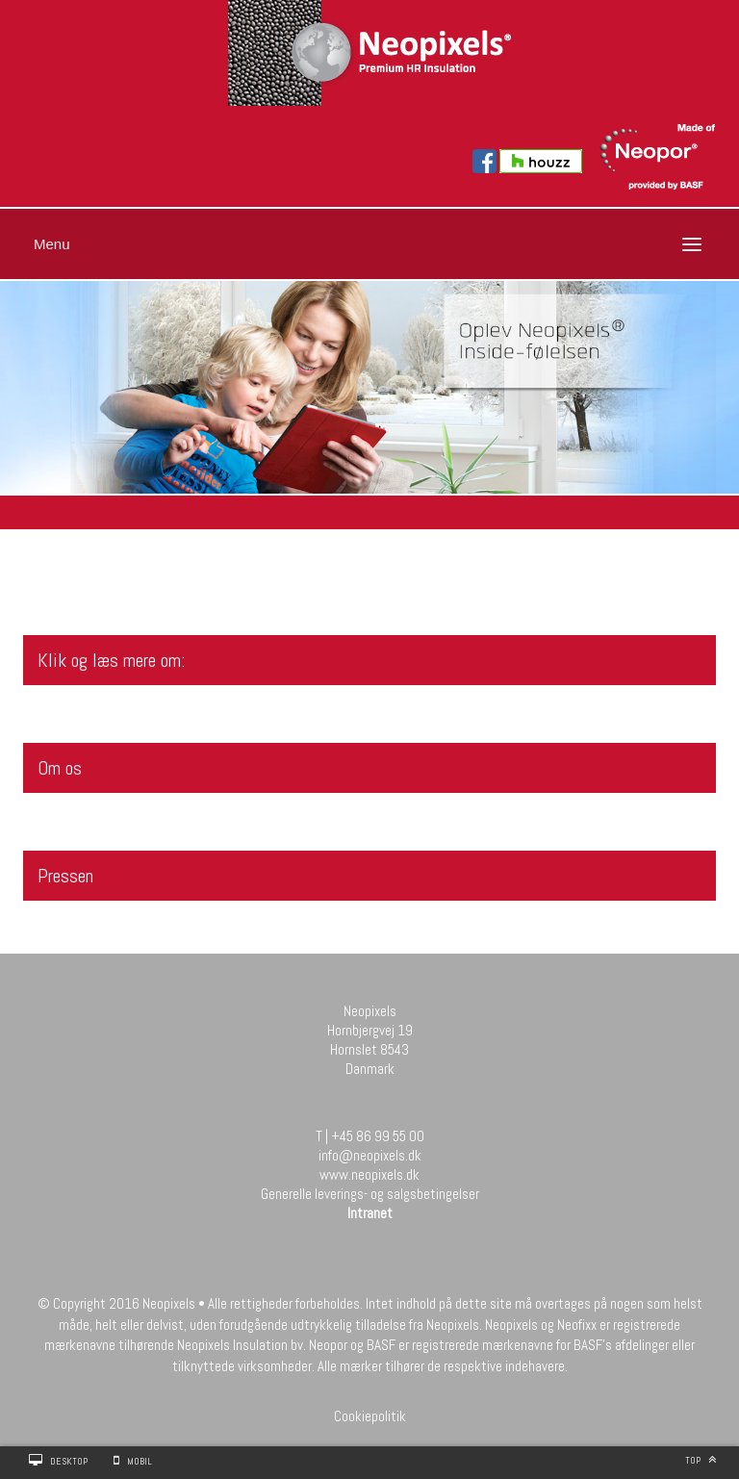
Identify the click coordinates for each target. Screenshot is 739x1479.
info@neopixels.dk (370, 1155)
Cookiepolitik (370, 1416)
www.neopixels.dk (369, 1174)
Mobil (139, 1461)
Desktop (69, 1461)
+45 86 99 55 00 (377, 1136)
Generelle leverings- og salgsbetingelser (370, 1194)
